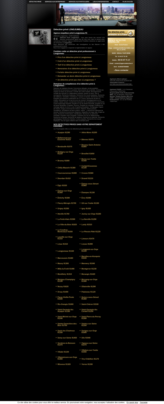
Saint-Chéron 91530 (89, 304)
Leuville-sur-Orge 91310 (65, 238)
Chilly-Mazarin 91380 (66, 168)
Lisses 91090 (87, 244)
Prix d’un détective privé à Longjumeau (74, 57)
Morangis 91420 (88, 274)
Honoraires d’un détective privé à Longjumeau (78, 69)
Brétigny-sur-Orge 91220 (65, 153)
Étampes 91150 (88, 192)
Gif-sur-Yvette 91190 (90, 203)
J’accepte (143, 402)
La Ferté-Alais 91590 (66, 219)
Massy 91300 (63, 263)
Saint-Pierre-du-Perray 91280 (91, 317)
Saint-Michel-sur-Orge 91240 (67, 317)
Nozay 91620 (63, 286)
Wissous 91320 (64, 364)
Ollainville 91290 (88, 286)
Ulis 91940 (85, 338)
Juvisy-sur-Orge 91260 (91, 214)
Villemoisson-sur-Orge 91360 (67, 358)
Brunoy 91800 (63, 161)
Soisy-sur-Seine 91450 (67, 338)
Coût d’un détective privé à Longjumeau (75, 61)
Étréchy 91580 (64, 198)
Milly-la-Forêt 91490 (66, 269)
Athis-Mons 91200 (89, 132)
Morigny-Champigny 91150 (66, 280)
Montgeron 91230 (88, 269)
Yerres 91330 (87, 364)
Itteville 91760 (63, 214)
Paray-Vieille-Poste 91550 (66, 298)
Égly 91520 (62, 185)
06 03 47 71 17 (123, 60)
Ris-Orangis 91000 (65, 304)
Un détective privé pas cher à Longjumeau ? (77, 80)
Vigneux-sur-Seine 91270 (89, 344)
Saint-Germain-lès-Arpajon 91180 (66, 310)
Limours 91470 (87, 239)
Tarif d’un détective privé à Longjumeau (75, 65)
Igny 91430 (86, 209)
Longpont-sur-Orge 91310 (89, 250)
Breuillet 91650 (87, 154)
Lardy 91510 (86, 225)
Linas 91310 (63, 244)
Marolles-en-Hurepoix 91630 (90, 257)
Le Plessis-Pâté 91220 (90, 232)
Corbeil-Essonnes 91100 (89, 167)
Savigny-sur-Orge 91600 (89, 331)
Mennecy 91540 (88, 263)
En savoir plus (132, 402)
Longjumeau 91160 (66, 251)
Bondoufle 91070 (65, 147)
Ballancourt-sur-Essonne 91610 (65, 139)
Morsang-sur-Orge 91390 (89, 280)
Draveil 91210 (87, 178)
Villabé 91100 (63, 352)
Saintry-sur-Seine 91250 (88, 324)
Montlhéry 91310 (65, 274)
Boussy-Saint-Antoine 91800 (90, 146)
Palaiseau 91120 (88, 292)
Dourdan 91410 (64, 178)
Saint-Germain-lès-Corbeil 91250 (89, 310)
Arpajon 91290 (64, 132)
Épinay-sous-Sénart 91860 (90, 184)
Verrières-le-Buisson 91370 (66, 344)
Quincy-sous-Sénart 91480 (90, 298)
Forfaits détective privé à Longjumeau (74, 72)
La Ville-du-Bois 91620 (67, 225)
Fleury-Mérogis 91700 (67, 203)
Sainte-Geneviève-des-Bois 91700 (67, 324)
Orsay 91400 (63, 292)
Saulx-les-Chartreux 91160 (66, 331)
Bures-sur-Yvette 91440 (88, 160)
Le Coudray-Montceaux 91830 (65, 231)
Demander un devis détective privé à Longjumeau (79, 76)
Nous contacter (121, 70)
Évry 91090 (86, 198)
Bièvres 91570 (87, 140)
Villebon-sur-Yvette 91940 (89, 351)
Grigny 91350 (63, 209)
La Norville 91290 (88, 219)
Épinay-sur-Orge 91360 (65, 191)
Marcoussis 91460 (65, 258)
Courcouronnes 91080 (67, 173)
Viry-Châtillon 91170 (90, 359)
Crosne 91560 (87, 173)
